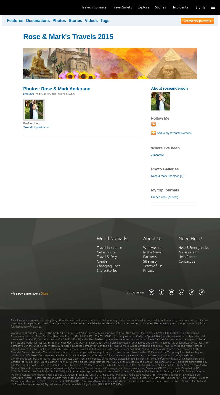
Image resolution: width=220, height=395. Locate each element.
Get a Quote (106, 252)
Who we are (152, 248)
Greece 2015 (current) (164, 197)
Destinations (38, 20)
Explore (143, 7)
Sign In (201, 7)
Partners (149, 257)
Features (15, 20)
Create (102, 261)
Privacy (148, 270)
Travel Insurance (93, 7)
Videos (91, 20)
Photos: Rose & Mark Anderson (56, 88)
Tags (105, 20)
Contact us (187, 261)
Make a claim (188, 252)
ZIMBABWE (28, 94)
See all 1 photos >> (36, 127)
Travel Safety (122, 7)
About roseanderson (169, 88)
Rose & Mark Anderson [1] (167, 176)
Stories (160, 7)
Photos (59, 20)
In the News (152, 252)
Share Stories (107, 270)
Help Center (181, 7)
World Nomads (24, 7)
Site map (150, 261)
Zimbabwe (157, 155)
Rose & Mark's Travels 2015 (68, 36)
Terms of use (153, 266)
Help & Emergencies (194, 248)
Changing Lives (108, 266)
